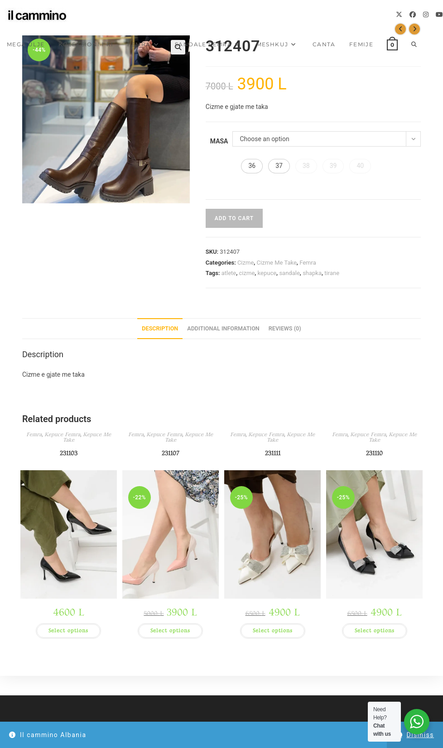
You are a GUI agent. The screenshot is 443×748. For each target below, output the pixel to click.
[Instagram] (425, 14)
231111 (272, 453)
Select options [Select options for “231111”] (273, 630)
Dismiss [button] (420, 734)
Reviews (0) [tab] (285, 328)
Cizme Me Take (277, 262)
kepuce (267, 273)
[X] (399, 14)
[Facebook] (412, 14)
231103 (68, 453)
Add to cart (234, 218)
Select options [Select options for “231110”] (375, 630)
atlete (229, 273)
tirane (331, 273)
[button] (251, 166)
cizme (247, 273)
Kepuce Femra (62, 434)
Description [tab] (160, 328)
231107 (170, 453)
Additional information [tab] (223, 328)
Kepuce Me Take (87, 437)
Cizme (245, 262)
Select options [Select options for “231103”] (68, 630)
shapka (312, 273)
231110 (374, 453)
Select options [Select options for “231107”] (170, 630)
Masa (219, 141)
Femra (307, 262)
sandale (289, 273)
